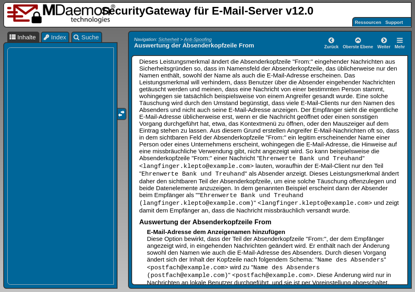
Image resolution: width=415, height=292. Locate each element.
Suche (85, 37)
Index (54, 37)
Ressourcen (368, 22)
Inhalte (22, 37)
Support (394, 22)
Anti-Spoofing (198, 39)
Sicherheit (168, 39)
